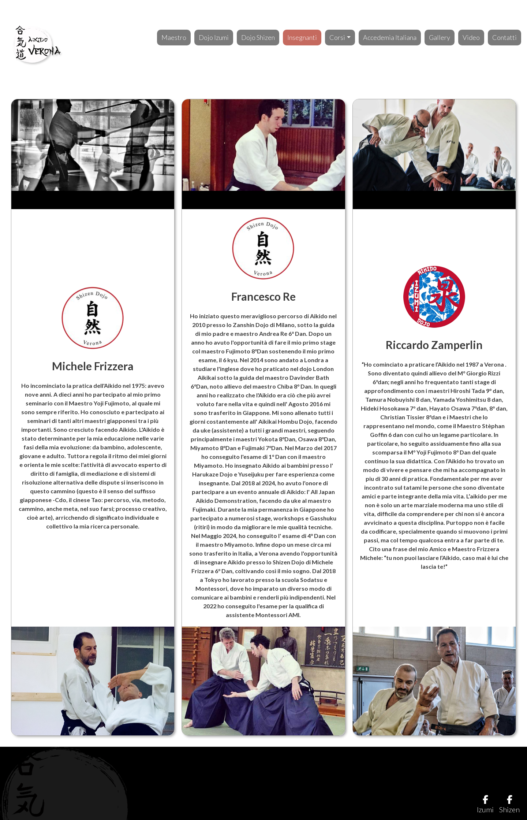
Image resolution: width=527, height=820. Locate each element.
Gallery (439, 37)
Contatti (504, 37)
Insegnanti (302, 37)
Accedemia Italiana (389, 37)
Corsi (337, 37)
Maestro (173, 37)
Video (471, 37)
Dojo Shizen (258, 37)
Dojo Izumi (214, 37)
